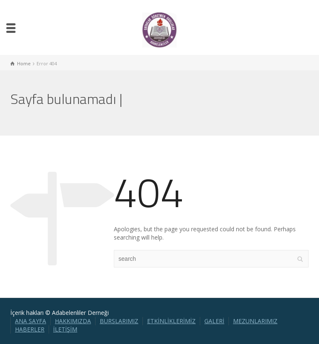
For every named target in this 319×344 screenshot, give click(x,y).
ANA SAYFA (30, 321)
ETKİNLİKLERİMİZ (171, 321)
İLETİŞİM (65, 329)
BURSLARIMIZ (119, 321)
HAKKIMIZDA (73, 321)
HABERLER (29, 329)
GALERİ (214, 321)
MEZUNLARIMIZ (255, 321)
